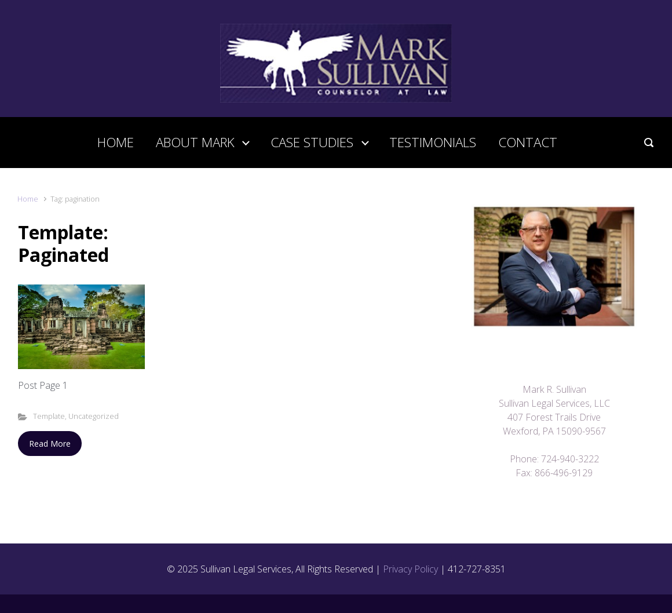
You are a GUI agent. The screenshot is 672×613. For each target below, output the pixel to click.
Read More (50, 443)
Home (27, 199)
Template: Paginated (63, 243)
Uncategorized (93, 416)
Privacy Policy (410, 569)
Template (49, 416)
